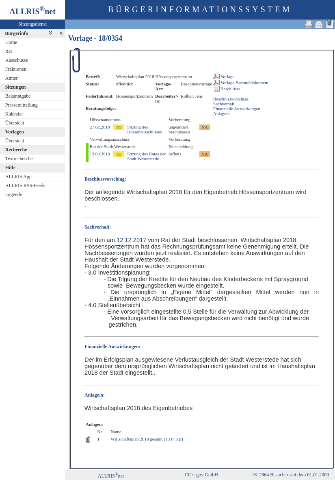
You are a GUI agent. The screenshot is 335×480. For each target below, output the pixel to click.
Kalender (14, 114)
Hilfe (10, 167)
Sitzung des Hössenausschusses (144, 129)
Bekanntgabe (18, 96)
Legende (13, 194)
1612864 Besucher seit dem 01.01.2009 (290, 475)
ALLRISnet (111, 476)
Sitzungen (15, 87)
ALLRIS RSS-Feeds (25, 185)
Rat (8, 51)
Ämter (11, 78)
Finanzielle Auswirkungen (236, 108)
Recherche (16, 150)
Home (11, 42)
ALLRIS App (18, 176)
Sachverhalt (223, 103)
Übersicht (14, 123)
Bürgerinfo (16, 33)
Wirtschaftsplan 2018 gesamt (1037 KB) (147, 438)
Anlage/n (221, 113)
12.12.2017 (131, 240)
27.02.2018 (100, 126)
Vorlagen (14, 132)
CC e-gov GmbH (201, 475)
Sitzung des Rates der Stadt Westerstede (146, 156)
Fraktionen (15, 69)
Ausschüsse (16, 60)
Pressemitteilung (21, 105)
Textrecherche (19, 158)
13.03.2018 (100, 153)
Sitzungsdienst (32, 24)
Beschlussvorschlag (231, 98)
